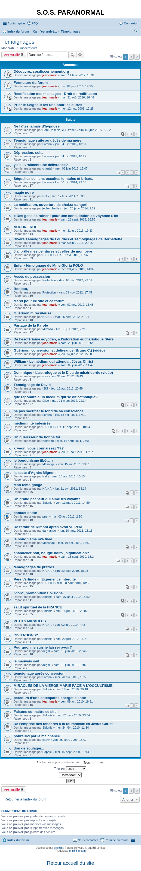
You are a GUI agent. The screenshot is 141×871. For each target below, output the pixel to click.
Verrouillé (12, 54)
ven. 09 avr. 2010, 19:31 (77, 701)
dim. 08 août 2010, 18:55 (73, 583)
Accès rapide (16, 23)
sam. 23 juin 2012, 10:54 (77, 342)
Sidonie (47, 502)
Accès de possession (32, 277)
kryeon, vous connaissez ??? (39, 448)
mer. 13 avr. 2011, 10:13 (68, 476)
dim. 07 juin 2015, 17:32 (95, 130)
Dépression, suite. (29, 153)
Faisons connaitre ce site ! (36, 712)
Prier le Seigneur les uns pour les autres (48, 105)
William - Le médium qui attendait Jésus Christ (53, 361)
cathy (46, 739)
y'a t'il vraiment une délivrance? (41, 165)
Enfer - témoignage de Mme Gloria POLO (48, 265)
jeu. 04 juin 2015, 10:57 (70, 144)
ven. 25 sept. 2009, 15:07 (70, 739)
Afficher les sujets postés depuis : (70, 762)
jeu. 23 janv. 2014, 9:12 (80, 208)
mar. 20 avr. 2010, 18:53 (71, 677)
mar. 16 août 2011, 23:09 (73, 440)
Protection (49, 280)
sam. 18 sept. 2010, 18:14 (78, 556)
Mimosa (47, 329)
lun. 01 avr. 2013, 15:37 (72, 255)
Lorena (47, 144)
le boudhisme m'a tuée (33, 539)
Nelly (45, 196)
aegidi (46, 651)
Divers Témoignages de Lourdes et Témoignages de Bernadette (68, 239)
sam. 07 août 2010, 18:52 (73, 596)
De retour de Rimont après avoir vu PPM (48, 527)
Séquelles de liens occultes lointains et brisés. (53, 179)
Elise (45, 400)
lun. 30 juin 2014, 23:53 (70, 182)
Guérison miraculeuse (32, 313)
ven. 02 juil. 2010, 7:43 (70, 624)
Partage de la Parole (31, 325)
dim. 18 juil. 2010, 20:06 (72, 610)
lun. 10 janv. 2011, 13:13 (76, 530)
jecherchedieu (51, 208)
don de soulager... (29, 748)
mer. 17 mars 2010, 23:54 (73, 715)
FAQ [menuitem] (35, 23)
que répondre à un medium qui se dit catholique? (55, 397)
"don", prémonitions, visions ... (40, 593)
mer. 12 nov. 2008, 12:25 (77, 108)
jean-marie (49, 75)
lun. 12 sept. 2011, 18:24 (73, 427)
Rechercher (72, 55)
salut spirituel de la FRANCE (38, 607)
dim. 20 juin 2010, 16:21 (72, 638)
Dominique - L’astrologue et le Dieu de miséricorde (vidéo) (63, 373)
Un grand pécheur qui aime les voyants (47, 499)
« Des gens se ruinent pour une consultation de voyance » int (66, 216)
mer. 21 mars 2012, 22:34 (69, 400)
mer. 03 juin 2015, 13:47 (72, 168)
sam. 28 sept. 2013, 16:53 (78, 219)
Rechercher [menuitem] (136, 32)
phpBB (58, 847)
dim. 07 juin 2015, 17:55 (77, 86)
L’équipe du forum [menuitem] (116, 840)
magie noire (24, 192)
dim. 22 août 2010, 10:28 (71, 570)
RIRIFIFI (48, 255)
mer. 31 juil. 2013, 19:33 (77, 230)
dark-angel (49, 530)
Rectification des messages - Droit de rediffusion (55, 94)
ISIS (45, 388)
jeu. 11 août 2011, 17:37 (77, 452)
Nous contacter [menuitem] (88, 840)
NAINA (47, 316)
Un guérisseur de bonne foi (37, 437)
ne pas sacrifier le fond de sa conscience (49, 411)
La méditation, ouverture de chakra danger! (50, 205)
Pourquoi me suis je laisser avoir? (43, 647)
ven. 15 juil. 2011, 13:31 (74, 464)
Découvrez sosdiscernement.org (41, 71)
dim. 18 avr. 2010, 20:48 (72, 689)
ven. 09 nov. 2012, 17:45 (75, 292)
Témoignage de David (32, 385)
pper (45, 516)
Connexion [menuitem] (131, 23)
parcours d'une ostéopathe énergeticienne (50, 698)
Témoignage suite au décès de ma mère (47, 140)
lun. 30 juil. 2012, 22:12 (71, 329)
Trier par (70, 768)
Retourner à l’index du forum (25, 799)
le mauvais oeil (26, 661)
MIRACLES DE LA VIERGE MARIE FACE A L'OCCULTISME (63, 686)
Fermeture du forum (31, 83)
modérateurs (28, 48)
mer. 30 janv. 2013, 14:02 (77, 269)
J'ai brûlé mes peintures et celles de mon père (53, 251)
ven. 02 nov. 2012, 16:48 (77, 304)
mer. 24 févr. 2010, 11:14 (72, 727)
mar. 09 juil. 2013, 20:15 (77, 242)
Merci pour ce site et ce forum (39, 301)
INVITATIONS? (26, 635)
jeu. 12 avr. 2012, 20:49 (67, 388)
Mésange (48, 464)
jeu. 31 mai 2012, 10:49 (67, 376)
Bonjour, (21, 289)
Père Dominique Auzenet (59, 130)
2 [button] (131, 56)
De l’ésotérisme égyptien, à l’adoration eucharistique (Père (64, 339)
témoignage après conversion (39, 673)
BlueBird (48, 440)
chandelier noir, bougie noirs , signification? (51, 553)
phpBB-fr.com (77, 850)
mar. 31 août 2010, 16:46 (77, 97)
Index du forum (18, 840)
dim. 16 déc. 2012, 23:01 (75, 280)
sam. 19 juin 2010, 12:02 (70, 664)
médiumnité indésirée (32, 423)
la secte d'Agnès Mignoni (35, 473)
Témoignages (17, 42)
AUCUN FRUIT (26, 227)
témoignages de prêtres (34, 567)
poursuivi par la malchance (37, 736)
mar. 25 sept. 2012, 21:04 (72, 316)
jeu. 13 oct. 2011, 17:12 (70, 414)
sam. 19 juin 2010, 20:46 (70, 651)
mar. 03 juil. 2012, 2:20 (67, 516)
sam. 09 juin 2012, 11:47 (77, 365)
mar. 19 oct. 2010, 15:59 (74, 542)
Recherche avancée (80, 55)
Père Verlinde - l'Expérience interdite (45, 579)
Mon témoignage (28, 485)
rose (45, 376)
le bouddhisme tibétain (33, 460)
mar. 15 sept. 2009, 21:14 (72, 752)
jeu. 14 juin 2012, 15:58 (76, 354)
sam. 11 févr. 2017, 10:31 (77, 75)
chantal (47, 168)
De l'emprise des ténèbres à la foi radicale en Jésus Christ (63, 724)
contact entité (25, 513)
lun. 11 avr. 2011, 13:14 (70, 488)
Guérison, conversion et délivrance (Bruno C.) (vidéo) (59, 350)
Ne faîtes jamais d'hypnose (37, 126)
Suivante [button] (137, 57)
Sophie (47, 752)
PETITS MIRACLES (30, 621)
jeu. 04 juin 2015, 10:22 (70, 156)
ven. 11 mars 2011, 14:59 (73, 502)
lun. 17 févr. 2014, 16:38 (68, 196)
